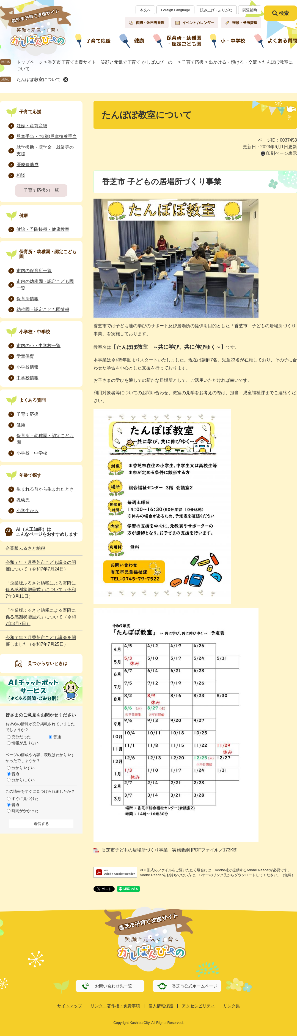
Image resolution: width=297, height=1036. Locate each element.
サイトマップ (69, 1006)
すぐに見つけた (25, 798)
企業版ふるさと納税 (25, 548)
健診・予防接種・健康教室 (42, 229)
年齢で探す (30, 475)
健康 (23, 215)
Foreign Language (175, 10)
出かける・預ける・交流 (233, 62)
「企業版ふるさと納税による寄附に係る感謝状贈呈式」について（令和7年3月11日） (41, 590)
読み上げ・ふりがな (216, 10)
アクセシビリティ (198, 1006)
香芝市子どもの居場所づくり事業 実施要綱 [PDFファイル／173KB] (169, 850)
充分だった (21, 737)
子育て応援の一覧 (41, 190)
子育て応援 (193, 62)
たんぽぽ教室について (38, 79)
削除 (65, 79)
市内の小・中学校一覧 (38, 345)
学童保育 (25, 356)
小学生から (27, 510)
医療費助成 (27, 164)
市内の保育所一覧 (34, 270)
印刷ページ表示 (281, 153)
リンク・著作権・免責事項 (115, 1006)
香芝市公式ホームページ (194, 986)
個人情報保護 (160, 1006)
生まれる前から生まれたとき (45, 489)
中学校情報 (27, 377)
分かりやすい (23, 767)
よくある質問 (32, 400)
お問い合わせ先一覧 (113, 986)
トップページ (29, 62)
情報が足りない (25, 743)
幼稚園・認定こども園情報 (42, 309)
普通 (57, 737)
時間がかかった (25, 810)
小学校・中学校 (34, 331)
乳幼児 (23, 499)
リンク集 (231, 1006)
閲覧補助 (250, 10)
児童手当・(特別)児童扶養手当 (46, 136)
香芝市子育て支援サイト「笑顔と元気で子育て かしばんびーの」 (112, 62)
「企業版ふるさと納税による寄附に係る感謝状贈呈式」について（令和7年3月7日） (41, 617)
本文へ (145, 10)
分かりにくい (23, 780)
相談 (20, 175)
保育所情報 (27, 298)
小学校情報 (27, 367)
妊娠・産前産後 (31, 125)
